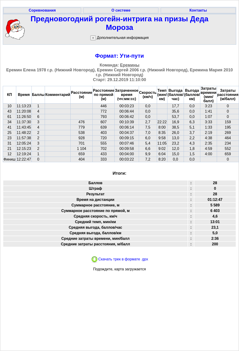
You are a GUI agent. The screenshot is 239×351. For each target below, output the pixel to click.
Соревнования (42, 10)
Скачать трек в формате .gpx (119, 259)
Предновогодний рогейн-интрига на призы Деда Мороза (119, 23)
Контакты (198, 10)
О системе (120, 10)
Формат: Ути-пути (119, 56)
